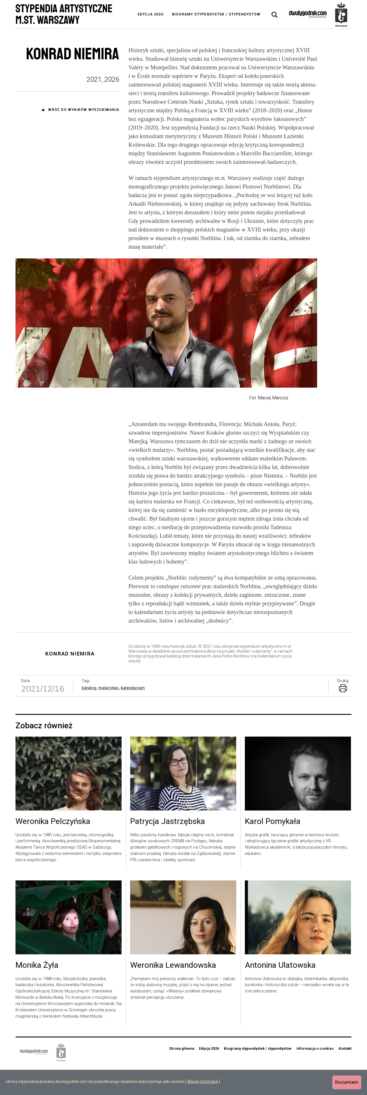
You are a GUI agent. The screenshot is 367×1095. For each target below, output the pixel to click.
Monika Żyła (36, 993)
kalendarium (133, 716)
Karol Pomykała (272, 849)
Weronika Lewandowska (173, 993)
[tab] (274, 15)
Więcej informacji (202, 1081)
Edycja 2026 (150, 14)
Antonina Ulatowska (280, 993)
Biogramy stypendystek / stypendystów (216, 14)
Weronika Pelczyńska (52, 849)
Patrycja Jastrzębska (167, 849)
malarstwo (108, 716)
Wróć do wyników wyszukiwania (83, 110)
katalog (89, 716)
